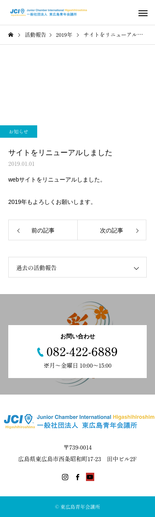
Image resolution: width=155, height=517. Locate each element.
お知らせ (19, 131)
